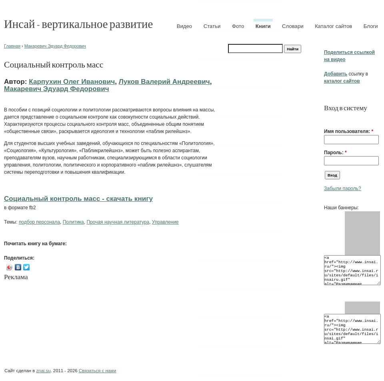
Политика (73, 222)
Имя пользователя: (348, 131)
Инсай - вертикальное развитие (78, 23)
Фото (238, 26)
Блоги (371, 26)
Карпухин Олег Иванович (72, 81)
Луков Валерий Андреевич (164, 81)
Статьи (212, 26)
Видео (184, 26)
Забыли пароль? (342, 188)
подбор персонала (39, 222)
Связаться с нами (97, 370)
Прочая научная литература (117, 222)
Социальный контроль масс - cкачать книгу (78, 198)
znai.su (43, 370)
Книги (263, 26)
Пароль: (335, 152)
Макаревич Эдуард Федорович (55, 46)
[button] (327, 119)
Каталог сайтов (333, 26)
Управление (165, 222)
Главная (12, 46)
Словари (293, 26)
